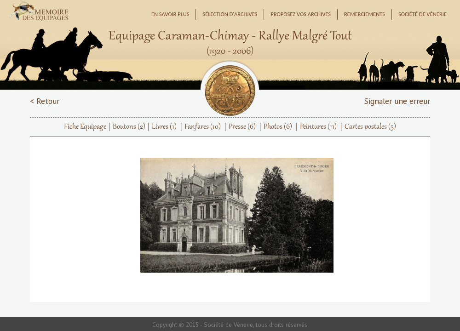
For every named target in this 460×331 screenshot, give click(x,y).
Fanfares (202, 126)
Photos (278, 126)
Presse (242, 126)
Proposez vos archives (300, 14)
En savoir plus (170, 14)
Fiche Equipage (85, 126)
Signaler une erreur (397, 101)
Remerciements (364, 14)
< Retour (44, 101)
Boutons (129, 126)
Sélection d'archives (229, 14)
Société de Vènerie (422, 14)
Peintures (318, 126)
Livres (164, 126)
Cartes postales (370, 126)
